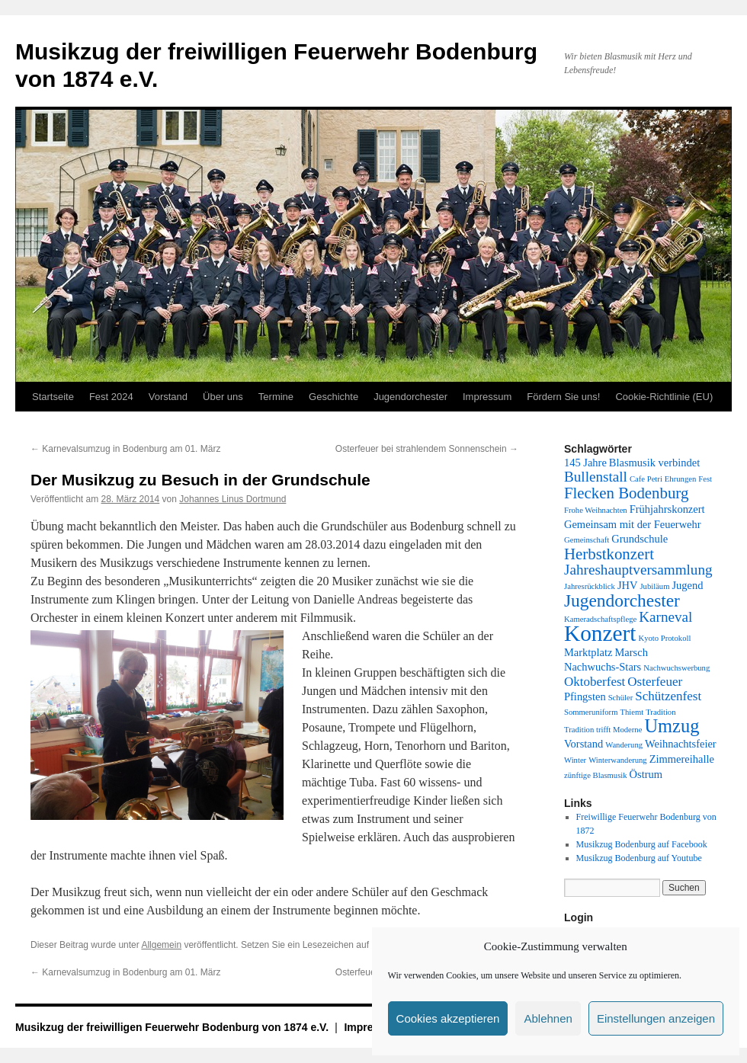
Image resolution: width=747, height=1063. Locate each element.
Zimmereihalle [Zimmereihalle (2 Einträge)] (681, 759)
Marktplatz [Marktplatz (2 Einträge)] (588, 652)
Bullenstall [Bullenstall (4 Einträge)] (595, 477)
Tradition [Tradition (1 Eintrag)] (660, 712)
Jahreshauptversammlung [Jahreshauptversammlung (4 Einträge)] (638, 570)
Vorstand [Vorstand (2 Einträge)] (583, 744)
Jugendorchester (410, 396)
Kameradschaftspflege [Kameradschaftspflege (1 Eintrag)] (600, 619)
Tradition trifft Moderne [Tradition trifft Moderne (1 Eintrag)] (603, 729)
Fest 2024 (111, 396)
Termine (275, 396)
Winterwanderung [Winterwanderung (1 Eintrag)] (617, 760)
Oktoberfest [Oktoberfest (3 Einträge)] (594, 681)
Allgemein (161, 945)
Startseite (53, 396)
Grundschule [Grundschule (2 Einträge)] (639, 539)
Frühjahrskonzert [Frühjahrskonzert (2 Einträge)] (667, 509)
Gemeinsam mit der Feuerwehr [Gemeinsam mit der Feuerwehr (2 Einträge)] (632, 524)
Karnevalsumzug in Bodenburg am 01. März (125, 448)
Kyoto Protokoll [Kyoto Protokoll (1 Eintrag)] (664, 638)
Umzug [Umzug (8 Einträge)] (671, 726)
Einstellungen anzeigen (656, 1018)
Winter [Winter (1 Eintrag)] (575, 760)
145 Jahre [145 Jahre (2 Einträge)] (585, 462)
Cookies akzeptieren (448, 1018)
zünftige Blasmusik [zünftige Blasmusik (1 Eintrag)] (595, 775)
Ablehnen (548, 1018)
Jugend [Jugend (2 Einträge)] (687, 585)
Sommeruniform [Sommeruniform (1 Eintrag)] (590, 712)
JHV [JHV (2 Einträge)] (627, 585)
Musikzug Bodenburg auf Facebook (641, 844)
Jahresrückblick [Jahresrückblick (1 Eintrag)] (589, 586)
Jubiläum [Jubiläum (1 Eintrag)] (654, 586)
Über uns (223, 396)
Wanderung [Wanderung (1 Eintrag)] (624, 745)
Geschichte (333, 396)
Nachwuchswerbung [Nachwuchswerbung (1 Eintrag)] (676, 668)
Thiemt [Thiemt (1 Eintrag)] (631, 712)
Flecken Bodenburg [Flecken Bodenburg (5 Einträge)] (626, 493)
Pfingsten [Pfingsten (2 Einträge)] (585, 696)
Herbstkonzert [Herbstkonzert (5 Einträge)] (609, 554)
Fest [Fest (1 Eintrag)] (705, 479)
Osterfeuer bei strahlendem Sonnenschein (426, 448)
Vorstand (168, 396)
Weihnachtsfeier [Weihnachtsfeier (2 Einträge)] (681, 744)
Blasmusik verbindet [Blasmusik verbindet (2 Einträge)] (654, 462)
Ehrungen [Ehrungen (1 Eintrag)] (680, 479)
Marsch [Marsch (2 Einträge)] (630, 652)
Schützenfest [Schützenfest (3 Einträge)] (668, 696)
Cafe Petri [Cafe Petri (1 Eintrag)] (646, 479)
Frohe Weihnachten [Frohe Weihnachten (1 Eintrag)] (595, 510)
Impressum (487, 396)
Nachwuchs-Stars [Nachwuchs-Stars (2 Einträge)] (602, 667)
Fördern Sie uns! (563, 396)
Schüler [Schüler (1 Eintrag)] (620, 697)
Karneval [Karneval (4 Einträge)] (665, 617)
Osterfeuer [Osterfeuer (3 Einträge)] (654, 681)
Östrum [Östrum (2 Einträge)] (646, 774)
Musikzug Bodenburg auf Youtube (639, 858)
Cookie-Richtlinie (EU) (664, 396)
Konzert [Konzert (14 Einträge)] (600, 633)
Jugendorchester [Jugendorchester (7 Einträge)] (622, 600)
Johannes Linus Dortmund (232, 499)
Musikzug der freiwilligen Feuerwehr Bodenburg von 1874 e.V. (173, 1027)
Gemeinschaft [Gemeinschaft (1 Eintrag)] (586, 540)
